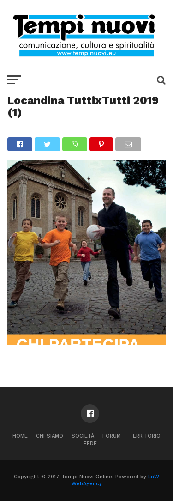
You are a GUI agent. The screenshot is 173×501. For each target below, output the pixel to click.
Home (20, 436)
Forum (111, 436)
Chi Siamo (49, 436)
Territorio (145, 436)
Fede (90, 443)
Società (83, 436)
